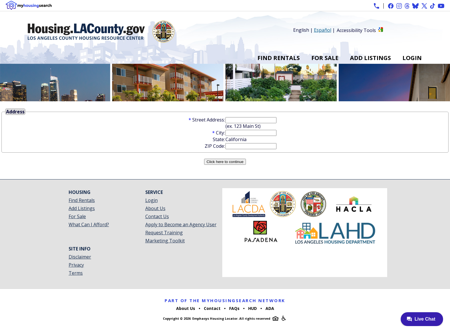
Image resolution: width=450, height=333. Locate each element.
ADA (270, 308)
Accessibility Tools (356, 30)
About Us (155, 208)
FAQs (234, 308)
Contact (212, 308)
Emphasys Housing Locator (215, 318)
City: (220, 133)
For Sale (324, 58)
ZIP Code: (215, 146)
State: (219, 139)
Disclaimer (80, 257)
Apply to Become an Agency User (180, 224)
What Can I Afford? (89, 224)
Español (322, 30)
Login (412, 58)
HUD (252, 308)
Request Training (164, 232)
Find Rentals (278, 58)
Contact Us (157, 216)
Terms (76, 273)
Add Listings (370, 58)
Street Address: (208, 120)
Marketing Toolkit (165, 240)
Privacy (76, 265)
